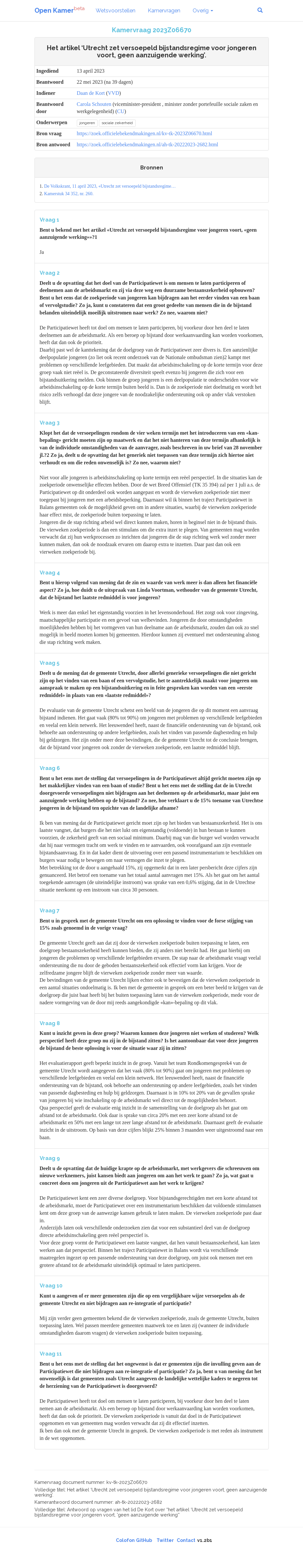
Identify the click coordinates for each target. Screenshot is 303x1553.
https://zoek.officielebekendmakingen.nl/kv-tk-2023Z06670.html (144, 133)
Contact (186, 1540)
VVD (113, 93)
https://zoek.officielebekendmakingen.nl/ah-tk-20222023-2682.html (147, 144)
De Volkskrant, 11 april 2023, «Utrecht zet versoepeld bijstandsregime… (109, 186)
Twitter (165, 1540)
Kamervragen (164, 10)
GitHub (144, 1540)
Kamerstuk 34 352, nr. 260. (68, 193)
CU (120, 111)
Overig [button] (203, 10)
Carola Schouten (94, 104)
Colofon (125, 1540)
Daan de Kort (91, 93)
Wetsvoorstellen (115, 10)
